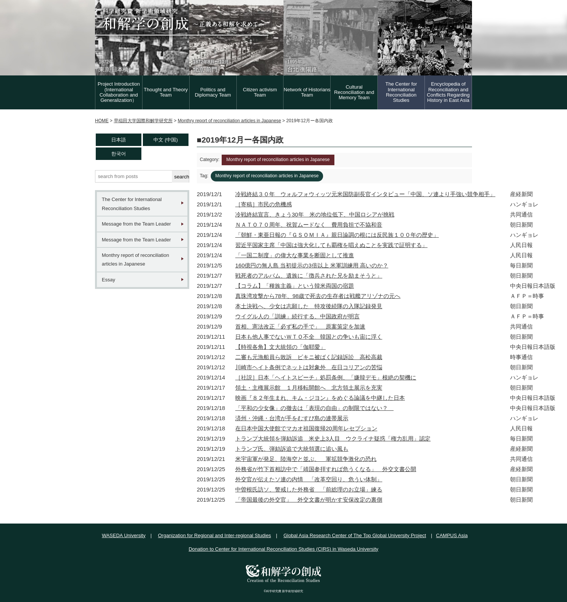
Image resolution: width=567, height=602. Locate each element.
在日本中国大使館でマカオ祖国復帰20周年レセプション (306, 428)
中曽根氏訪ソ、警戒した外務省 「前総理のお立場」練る (308, 489)
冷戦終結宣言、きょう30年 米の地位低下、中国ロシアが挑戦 (314, 214)
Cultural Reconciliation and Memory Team (354, 92)
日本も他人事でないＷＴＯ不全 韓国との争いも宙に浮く (308, 336)
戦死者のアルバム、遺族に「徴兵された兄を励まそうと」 (308, 275)
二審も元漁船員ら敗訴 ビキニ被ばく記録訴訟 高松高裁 (308, 357)
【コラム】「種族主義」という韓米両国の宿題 (294, 286)
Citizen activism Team (260, 92)
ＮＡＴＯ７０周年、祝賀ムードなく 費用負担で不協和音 (308, 224)
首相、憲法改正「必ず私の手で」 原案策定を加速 (300, 326)
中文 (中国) (165, 140)
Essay (108, 280)
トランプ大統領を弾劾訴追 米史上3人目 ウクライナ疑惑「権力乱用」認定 (333, 438)
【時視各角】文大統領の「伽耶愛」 (280, 347)
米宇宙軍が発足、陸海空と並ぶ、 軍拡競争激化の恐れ (306, 459)
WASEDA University (124, 535)
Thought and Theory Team (166, 92)
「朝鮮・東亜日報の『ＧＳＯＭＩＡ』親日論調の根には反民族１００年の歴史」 (337, 235)
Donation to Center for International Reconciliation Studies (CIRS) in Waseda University (283, 549)
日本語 (118, 140)
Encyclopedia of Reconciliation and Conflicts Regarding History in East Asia (448, 92)
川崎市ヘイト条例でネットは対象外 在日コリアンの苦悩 (308, 367)
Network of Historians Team (307, 92)
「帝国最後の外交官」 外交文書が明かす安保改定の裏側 (308, 499)
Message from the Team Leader (136, 224)
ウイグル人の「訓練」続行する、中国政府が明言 (297, 316)
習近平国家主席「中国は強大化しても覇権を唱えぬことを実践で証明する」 (331, 245)
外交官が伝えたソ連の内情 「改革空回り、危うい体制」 (308, 479)
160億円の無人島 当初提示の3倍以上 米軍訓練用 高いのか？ (311, 265)
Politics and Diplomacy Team (213, 92)
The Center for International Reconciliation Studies (401, 92)
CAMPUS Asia (452, 535)
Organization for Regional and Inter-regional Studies (214, 535)
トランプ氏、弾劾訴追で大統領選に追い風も (291, 448)
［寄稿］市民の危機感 (263, 204)
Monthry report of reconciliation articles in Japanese (135, 259)
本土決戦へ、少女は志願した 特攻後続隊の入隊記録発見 (308, 306)
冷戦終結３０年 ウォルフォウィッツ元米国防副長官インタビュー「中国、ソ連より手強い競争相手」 (365, 194)
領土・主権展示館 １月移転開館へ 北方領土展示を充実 (308, 387)
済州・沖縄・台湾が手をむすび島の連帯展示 (291, 418)
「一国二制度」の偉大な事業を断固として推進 (294, 255)
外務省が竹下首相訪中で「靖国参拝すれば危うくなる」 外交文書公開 (325, 469)
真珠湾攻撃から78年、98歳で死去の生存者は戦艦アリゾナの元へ (317, 296)
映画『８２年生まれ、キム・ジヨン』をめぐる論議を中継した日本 (320, 398)
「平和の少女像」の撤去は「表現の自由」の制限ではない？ (314, 408)
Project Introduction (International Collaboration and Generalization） (119, 92)
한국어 (118, 154)
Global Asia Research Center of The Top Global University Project (355, 535)
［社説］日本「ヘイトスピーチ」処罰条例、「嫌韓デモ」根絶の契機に (325, 377)
